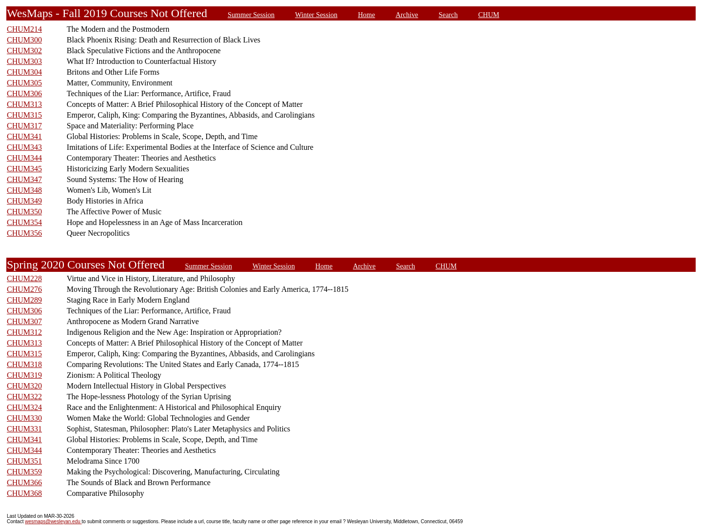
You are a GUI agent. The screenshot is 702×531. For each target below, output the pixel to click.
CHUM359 (24, 472)
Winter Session (316, 15)
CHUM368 (24, 493)
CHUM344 (24, 158)
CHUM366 (24, 482)
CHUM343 (24, 147)
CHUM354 (24, 222)
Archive (406, 15)
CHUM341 (24, 136)
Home (366, 15)
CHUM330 (24, 418)
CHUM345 (24, 168)
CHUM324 (24, 407)
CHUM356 (24, 233)
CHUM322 (24, 396)
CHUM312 (24, 332)
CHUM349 (24, 201)
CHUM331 (24, 429)
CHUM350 (24, 211)
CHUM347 (24, 179)
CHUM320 (24, 386)
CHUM (488, 15)
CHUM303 (24, 61)
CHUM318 (24, 364)
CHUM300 (24, 40)
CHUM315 (24, 115)
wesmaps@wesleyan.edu (53, 521)
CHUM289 (24, 300)
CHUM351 (24, 461)
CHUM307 (24, 321)
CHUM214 (24, 29)
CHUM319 (24, 375)
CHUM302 (24, 50)
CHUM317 (24, 126)
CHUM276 (24, 289)
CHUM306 (24, 93)
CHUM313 (24, 104)
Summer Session (251, 15)
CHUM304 (24, 72)
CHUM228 (24, 278)
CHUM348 (24, 190)
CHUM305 (24, 83)
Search (448, 15)
